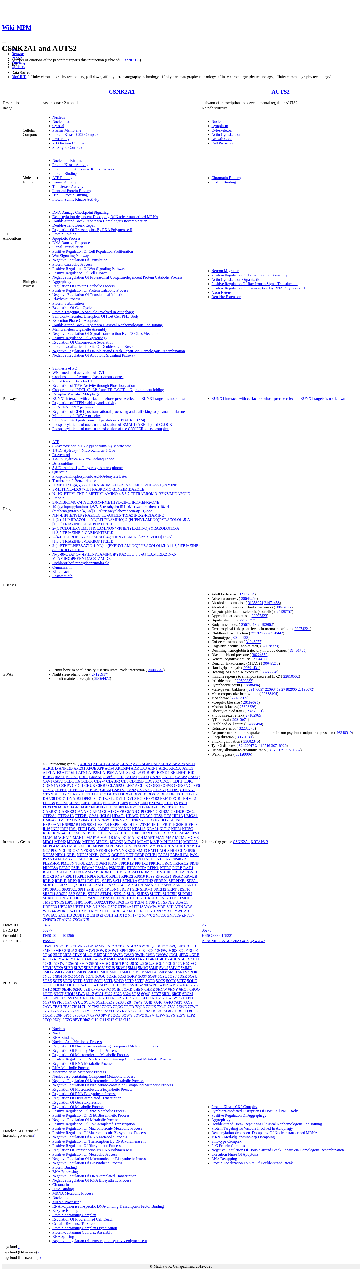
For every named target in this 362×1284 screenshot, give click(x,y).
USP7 (112, 907)
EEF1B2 (152, 798)
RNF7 (59, 876)
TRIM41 (141, 902)
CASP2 (181, 777)
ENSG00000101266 (58, 935)
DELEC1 (176, 794)
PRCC (167, 863)
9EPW (160, 1015)
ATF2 (56, 772)
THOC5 (135, 898)
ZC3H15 (79, 915)
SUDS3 (143, 894)
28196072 (305, 689)
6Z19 (110, 1002)
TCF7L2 (62, 898)
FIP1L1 (106, 807)
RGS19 (191, 872)
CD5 (124, 781)
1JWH (48, 946)
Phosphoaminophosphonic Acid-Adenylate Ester (89, 476)
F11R (168, 803)
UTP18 (137, 907)
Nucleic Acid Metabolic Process (77, 1042)
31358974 (255, 603)
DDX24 (126, 794)
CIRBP (101, 785)
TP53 (110, 902)
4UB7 (164, 959)
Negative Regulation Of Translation (79, 260)
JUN (113, 829)
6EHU (78, 989)
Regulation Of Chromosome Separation (82, 342)
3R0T (57, 955)
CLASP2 (115, 785)
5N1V (182, 972)
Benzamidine (62, 463)
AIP (156, 764)
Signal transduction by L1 (72, 381)
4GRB (194, 955)
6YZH (101, 1002)
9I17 (126, 1020)
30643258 (248, 598)
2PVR (77, 946)
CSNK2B (144, 790)
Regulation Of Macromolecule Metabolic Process (90, 1055)
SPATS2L (69, 889)
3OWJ (90, 950)
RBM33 (134, 872)
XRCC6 (145, 911)
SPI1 (81, 889)
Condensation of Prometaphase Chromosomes (88, 377)
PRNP (194, 863)
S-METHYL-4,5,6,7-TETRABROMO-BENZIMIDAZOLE (98, 489)
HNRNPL (137, 820)
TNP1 (78, 902)
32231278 (247, 728)
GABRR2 (66, 811)
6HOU (69, 994)
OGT (130, 855)
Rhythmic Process (66, 299)
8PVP (105, 1015)
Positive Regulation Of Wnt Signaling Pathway (88, 269)
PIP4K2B (178, 859)
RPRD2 (127, 876)
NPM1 (60, 855)
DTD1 (97, 798)
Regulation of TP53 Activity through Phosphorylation (93, 385)
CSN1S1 (119, 790)
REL (170, 872)
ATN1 (82, 772)
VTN (179, 907)
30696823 (240, 637)
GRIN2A (163, 811)
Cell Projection (223, 143)
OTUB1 (151, 855)
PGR (125, 859)
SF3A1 (192, 881)
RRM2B (190, 876)
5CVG (191, 963)
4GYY (71, 959)
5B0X (185, 959)
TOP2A (100, 902)
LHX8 (134, 833)
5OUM (58, 985)
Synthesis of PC (64, 368)
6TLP (116, 998)
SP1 (46, 889)
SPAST (55, 889)
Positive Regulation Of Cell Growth (80, 273)
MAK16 (79, 837)
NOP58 (48, 855)
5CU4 (159, 963)
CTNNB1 (50, 794)
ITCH (82, 829)
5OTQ (139, 981)
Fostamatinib (62, 576)
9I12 (110, 1020)
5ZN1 (153, 985)
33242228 (269, 672)
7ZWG (193, 1007)
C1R (120, 777)
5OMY (79, 976)
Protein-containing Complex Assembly (82, 1232)
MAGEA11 (63, 837)
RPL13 (70, 876)
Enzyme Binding (65, 1211)
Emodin (58, 498)
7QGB (107, 1007)
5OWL (93, 985)
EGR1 (177, 798)
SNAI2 (169, 885)
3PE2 (133, 950)
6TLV (156, 998)
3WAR (129, 955)
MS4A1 (62, 846)
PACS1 (163, 855)
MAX (160, 837)
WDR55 (62, 911)
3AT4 (129, 946)
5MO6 (59, 972)
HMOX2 (64, 820)
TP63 (120, 902)
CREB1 (61, 790)
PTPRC (165, 868)
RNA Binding (63, 1037)
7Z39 (171, 1007)
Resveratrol (61, 455)
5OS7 (142, 976)
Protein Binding (64, 173)
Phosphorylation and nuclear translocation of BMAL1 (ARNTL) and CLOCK (112, 424)
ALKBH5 (50, 768)
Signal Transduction (67, 247)
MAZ (170, 837)
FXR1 (182, 807)
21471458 (272, 603)
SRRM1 (146, 889)
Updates (18, 67)
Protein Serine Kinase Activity (75, 199)
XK (84, 911)
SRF (135, 889)
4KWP (100, 959)
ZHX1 (119, 915)
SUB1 (131, 894)
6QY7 (156, 994)
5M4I (163, 968)
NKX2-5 (128, 850)
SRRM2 (160, 889)
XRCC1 (105, 911)
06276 (207, 930)
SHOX (81, 885)
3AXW (139, 946)
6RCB (176, 994)
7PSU (96, 1007)
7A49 (138, 1002)
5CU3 (149, 963)
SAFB (107, 881)
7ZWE (181, 1007)
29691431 (251, 668)
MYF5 (143, 846)
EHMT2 (189, 798)
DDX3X (139, 794)
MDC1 (48, 842)
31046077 (253, 642)
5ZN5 (193, 985)
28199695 (250, 702)
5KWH (121, 968)
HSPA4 (103, 824)
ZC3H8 (93, 915)
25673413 (248, 624)
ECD (141, 798)
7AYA (47, 1007)
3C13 (161, 946)
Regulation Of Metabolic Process (78, 1107)
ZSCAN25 (81, 920)
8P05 (68, 1015)
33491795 (297, 650)
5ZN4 (183, 985)
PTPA (141, 868)
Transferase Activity (68, 186)
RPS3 (150, 876)
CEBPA (65, 785)
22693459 (273, 689)
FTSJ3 (171, 807)
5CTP (119, 963)
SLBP (92, 885)
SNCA (181, 885)
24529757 (284, 611)
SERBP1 (161, 881)
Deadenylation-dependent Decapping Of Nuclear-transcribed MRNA (105, 217)
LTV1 (195, 833)
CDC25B (136, 781)
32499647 (246, 746)
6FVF (95, 989)
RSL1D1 (94, 881)
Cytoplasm (220, 126)
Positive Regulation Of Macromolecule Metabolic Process (97, 1128)
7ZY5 (66, 1011)
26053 (207, 925)
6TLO (106, 998)
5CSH (79, 963)
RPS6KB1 (164, 876)
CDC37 (166, 781)
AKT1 (190, 764)
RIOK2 (48, 876)
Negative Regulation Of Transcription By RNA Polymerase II (99, 1241)
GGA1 (107, 811)
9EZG (67, 1020)
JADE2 (103, 829)
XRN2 (158, 911)
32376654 (246, 594)
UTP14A (124, 907)
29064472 (102, 678)
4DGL (173, 955)
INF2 (55, 829)
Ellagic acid (61, 572)
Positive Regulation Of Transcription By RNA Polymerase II (258, 288)
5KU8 (110, 968)
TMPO (48, 902)
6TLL (96, 998)
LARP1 (86, 833)
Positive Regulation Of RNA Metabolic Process (89, 1111)
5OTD (78, 981)
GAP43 (95, 811)
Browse (18, 54)
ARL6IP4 (122, 768)
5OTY (171, 981)
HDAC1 (118, 816)
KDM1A (139, 829)
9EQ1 (57, 1020)
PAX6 (57, 859)
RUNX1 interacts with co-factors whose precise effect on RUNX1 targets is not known (119, 398)
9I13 (118, 1020)
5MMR (186, 968)
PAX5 (47, 859)
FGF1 (75, 807)
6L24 (127, 994)
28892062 (265, 624)
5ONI (90, 976)
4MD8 (123, 959)
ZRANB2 (64, 920)
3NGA (69, 950)
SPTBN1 (112, 889)
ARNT (153, 768)
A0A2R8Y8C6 (237, 941)
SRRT (172, 889)
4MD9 (134, 959)
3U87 (97, 955)
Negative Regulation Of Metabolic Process (85, 1120)
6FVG (106, 989)
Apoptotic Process (66, 238)
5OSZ (47, 981)
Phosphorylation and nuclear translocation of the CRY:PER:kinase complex (110, 429)
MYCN (131, 846)
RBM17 (120, 872)
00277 (47, 930)
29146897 (256, 689)
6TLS (136, 998)
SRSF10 (183, 889)
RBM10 (107, 872)
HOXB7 (153, 820)
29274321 (302, 629)
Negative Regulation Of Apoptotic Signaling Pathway (93, 355)
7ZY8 (77, 1011)
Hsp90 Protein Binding (70, 195)
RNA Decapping (224, 1159)
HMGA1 (191, 816)
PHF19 (135, 859)
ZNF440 (145, 915)
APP (100, 768)
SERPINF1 (177, 881)
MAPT (149, 837)
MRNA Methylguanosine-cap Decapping (243, 1137)
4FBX (183, 955)
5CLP (195, 959)
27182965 (259, 633)
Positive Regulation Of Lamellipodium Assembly (249, 275)
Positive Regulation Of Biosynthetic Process (86, 1146)
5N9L (47, 976)
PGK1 (116, 859)
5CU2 (139, 963)
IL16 (46, 829)
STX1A (120, 894)
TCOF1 (75, 898)
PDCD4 (92, 859)
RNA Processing (65, 1172)
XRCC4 (119, 911)
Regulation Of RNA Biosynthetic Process (84, 1094)
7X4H (161, 1007)
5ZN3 (173, 985)
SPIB (90, 889)
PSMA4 (101, 868)
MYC (120, 846)
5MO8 (81, 972)
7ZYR (120, 1011)
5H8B (68, 968)
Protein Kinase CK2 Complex (75, 134)
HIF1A (177, 816)
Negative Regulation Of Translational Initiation (88, 295)
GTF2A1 (50, 816)
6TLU (146, 998)
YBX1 (169, 911)
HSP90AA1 (52, 824)
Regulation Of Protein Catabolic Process (83, 286)
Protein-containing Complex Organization (84, 1228)
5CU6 (170, 963)
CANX (155, 777)
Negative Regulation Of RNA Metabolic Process (89, 1137)
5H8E (78, 968)
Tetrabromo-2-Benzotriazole (74, 481)
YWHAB (182, 911)
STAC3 (94, 894)
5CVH (48, 968)
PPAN (113, 863)
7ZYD (87, 1011)
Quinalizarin (62, 567)
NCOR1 (73, 850)
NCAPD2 (50, 850)
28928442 (275, 633)
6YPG (177, 998)
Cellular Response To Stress (73, 1223)
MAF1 (48, 837)
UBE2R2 (65, 907)
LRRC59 (167, 833)
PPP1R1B (126, 863)
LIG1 (155, 833)
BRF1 (83, 777)
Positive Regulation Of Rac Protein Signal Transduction (255, 284)
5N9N (57, 976)
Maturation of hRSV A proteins (76, 416)
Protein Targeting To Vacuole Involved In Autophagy (93, 312)
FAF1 (183, 803)
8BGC (173, 1011)
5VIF (134, 985)
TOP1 (88, 902)
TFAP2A (103, 898)
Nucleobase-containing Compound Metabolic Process (93, 1076)
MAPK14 (135, 837)
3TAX (77, 955)
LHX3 (123, 833)
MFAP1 (130, 842)
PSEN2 (64, 868)
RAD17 (49, 872)
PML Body (60, 139)
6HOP (183, 989)
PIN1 (157, 859)
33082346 (251, 741)
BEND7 (163, 772)
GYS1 (94, 816)
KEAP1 (153, 829)
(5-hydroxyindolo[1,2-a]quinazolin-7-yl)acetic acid (91, 446)
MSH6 (74, 846)
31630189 (276, 750)
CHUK (89, 785)
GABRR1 (50, 811)
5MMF (174, 968)
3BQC (151, 946)
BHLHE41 (178, 772)
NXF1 (94, 855)
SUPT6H (185, 894)
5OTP (129, 981)
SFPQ (70, 885)
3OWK (101, 950)
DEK (164, 794)
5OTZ (181, 981)
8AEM (162, 1011)
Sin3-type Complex (67, 147)
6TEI (87, 998)
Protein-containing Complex (74, 1215)
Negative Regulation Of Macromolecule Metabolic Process (98, 1081)
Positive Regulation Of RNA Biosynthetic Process (91, 1115)
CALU (143, 777)
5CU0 (129, 963)
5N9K (193, 972)
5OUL (47, 985)
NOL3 (164, 850)
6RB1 (166, 994)
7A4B (147, 1002)
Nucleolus (60, 1198)
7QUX (151, 1007)
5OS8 (152, 976)
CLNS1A (130, 785)
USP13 (89, 907)
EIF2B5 (49, 803)
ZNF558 (159, 915)
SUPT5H (170, 894)
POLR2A (85, 863)
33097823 (259, 616)
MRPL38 (190, 842)
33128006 (243, 754)
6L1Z (90, 994)
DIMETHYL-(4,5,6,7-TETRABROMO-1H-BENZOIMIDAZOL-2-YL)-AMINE (114, 485)
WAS (188, 907)
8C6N (58, 1015)
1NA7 (58, 946)
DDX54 (153, 794)
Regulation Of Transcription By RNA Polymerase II (92, 230)
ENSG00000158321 (217, 935)
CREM (105, 790)
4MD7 (112, 959)
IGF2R (178, 824)
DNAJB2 (74, 798)
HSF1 (178, 820)
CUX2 (64, 794)
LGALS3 (110, 833)
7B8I (67, 1007)
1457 (46, 925)
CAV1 (47, 781)
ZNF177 (131, 915)
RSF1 (82, 881)
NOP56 (189, 850)
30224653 (259, 655)
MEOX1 (102, 842)
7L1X (86, 1007)
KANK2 (124, 829)
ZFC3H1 (106, 915)
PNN (73, 863)
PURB (177, 868)
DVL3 (131, 798)
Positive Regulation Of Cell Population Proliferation (92, 251)
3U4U (87, 955)
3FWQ (171, 946)
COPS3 (167, 785)
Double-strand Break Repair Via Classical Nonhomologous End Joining (107, 325)
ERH (144, 803)
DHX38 (49, 798)
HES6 (158, 816)
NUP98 (82, 855)
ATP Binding (62, 178)
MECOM (74, 842)
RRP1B (61, 881)
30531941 (244, 737)
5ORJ (122, 976)
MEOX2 (116, 842)
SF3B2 (59, 885)
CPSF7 (48, 790)
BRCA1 (72, 777)
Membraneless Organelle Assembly (79, 329)
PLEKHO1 (51, 863)
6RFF (57, 998)
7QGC (118, 1007)
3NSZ (79, 950)
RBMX (160, 872)
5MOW (151, 972)
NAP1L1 (178, 846)
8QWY (127, 1015)
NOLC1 (176, 850)
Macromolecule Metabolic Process (79, 1072)
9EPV (149, 1015)
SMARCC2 (154, 885)
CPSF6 (194, 785)
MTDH (86, 846)
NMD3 (141, 850)
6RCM (187, 994)
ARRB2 (175, 768)
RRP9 (72, 881)
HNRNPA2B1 (83, 820)
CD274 (99, 781)
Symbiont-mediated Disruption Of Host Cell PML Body (95, 316)
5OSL (162, 976)
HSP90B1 (89, 824)
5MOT (127, 972)
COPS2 (154, 785)
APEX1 (80, 768)
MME (154, 842)
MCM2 (180, 837)
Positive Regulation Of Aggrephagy (79, 338)
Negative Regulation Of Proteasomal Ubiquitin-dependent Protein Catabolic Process (117, 277)
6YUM (89, 1002)
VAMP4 (150, 907)
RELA (180, 872)
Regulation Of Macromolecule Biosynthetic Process (92, 1089)
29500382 (244, 681)
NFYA (116, 850)
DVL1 (120, 798)
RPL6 (91, 876)
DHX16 (191, 794)
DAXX (75, 794)
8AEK (151, 1011)
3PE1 (124, 950)
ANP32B (66, 768)
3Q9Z (193, 950)
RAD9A (75, 872)
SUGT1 (156, 894)
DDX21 (113, 794)
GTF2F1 (81, 816)
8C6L (193, 1011)
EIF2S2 (74, 803)
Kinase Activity (64, 182)
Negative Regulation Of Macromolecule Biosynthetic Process (99, 1159)
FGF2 (85, 807)
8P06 (77, 1015)
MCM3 (193, 837)
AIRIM (166, 764)
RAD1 (188, 868)
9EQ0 (47, 1020)
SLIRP (139, 885)
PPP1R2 (141, 863)
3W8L (118, 955)
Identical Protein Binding (71, 191)
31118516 (262, 746)
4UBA (175, 959)
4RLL (154, 959)
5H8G (88, 968)
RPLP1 (114, 876)
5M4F (153, 968)
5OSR (182, 976)
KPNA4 (59, 833)
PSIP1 (76, 868)
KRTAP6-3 (259, 842)
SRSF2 (61, 894)
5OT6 (67, 981)
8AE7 (129, 1011)
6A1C (47, 989)
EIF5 (124, 803)
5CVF (180, 963)
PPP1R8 (155, 863)
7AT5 (178, 1002)
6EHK (67, 989)
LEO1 (97, 833)
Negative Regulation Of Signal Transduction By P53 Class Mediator (105, 334)
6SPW (67, 998)
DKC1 (61, 798)
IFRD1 (166, 824)
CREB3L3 (76, 790)
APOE (91, 768)
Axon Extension (224, 292)
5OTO (119, 981)
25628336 (247, 707)
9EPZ (191, 1015)
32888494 (251, 685)
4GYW (59, 959)
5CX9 (58, 968)
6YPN (67, 1002)
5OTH (89, 981)
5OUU (70, 985)
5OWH (81, 985)
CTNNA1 (187, 790)
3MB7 (58, 950)
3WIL (150, 955)
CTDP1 (173, 790)
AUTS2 (280, 91)
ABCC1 (99, 764)
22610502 (291, 676)
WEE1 (75, 911)
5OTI (98, 981)
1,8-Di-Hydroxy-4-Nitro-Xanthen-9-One (83, 450)
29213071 (240, 720)
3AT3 (119, 946)
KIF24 (176, 829)
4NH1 (144, 959)
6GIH (116, 989)
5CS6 (70, 963)
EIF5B (134, 803)
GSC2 (190, 811)
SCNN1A (129, 881)
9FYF (77, 1020)
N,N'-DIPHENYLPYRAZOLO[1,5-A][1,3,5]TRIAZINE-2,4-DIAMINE (108, 515)
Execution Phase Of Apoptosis (75, 321)
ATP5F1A (110, 772)
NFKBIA (88, 850)
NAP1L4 (193, 846)
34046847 (155, 670)
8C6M (48, 1015)
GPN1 (150, 811)
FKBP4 (131, 807)
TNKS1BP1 (63, 902)
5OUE (192, 981)
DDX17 (100, 794)
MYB (110, 846)
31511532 (292, 750)
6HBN (138, 989)
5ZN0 (143, 985)
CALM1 (131, 777)
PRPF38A (50, 868)
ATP (55, 442)
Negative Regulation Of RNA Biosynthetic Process (91, 1180)
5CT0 (109, 963)
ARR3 (164, 768)
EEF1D (166, 798)
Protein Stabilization (68, 303)
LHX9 (145, 833)
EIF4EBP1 (111, 803)
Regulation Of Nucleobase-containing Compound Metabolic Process (105, 1046)
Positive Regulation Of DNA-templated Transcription (93, 1124)
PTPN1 (153, 868)
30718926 (279, 746)
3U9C (107, 955)
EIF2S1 (62, 803)
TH (112, 898)
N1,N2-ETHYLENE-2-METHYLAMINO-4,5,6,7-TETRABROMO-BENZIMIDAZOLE (121, 494)
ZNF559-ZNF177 (181, 915)
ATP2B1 (94, 772)
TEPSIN (88, 898)
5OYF (105, 985)
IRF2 (64, 829)
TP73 (129, 902)
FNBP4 (151, 807)
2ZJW (88, 946)
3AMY (99, 946)
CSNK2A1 (122, 91)
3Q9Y (183, 950)
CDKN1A (50, 785)
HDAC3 (146, 816)
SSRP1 (81, 894)
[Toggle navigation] (4, 42)
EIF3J (85, 803)
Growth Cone (222, 139)
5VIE (124, 985)
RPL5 (81, 876)
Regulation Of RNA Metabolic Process (82, 1063)
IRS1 (73, 829)
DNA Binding (63, 1189)
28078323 (270, 646)
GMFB (118, 811)
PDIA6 (104, 859)
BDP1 (151, 772)
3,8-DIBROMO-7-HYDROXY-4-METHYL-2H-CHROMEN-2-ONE (105, 502)
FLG (141, 807)
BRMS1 (95, 777)
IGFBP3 (191, 824)
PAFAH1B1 (179, 855)
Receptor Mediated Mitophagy (76, 394)
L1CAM (72, 833)
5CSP (89, 963)
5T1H (115, 985)
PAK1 (194, 855)
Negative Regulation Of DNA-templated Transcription (94, 1176)
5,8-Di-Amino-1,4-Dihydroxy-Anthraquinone (87, 468)
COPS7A (181, 785)
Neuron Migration (225, 271)
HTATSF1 (143, 824)
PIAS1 (147, 859)
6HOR (48, 994)
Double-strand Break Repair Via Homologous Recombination (99, 221)
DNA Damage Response (71, 243)
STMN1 (106, 894)
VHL (170, 907)
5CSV (99, 963)
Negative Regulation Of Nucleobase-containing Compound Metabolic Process (112, 1085)
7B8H (57, 1007)
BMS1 (60, 777)
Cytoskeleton (222, 130)
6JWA (80, 994)
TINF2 (163, 898)
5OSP (172, 976)
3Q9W (162, 950)
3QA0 (47, 955)
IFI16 (156, 824)
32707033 (132, 60)
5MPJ (172, 972)
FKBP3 (118, 807)
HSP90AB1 (71, 824)
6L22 (108, 994)
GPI (141, 811)
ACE (137, 764)
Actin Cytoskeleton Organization (237, 279)
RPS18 (139, 876)
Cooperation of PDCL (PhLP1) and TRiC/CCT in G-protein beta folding (108, 390)
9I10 (94, 1020)
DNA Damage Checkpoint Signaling (80, 212)
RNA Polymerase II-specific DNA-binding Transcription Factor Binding (108, 1206)
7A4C (157, 1002)
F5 (176, 803)
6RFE (47, 998)
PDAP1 (79, 859)
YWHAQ (50, 915)
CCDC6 (87, 781)
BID (191, 772)
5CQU (48, 963)
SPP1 (99, 889)
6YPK (57, 1002)
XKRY (93, 911)
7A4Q (168, 1002)
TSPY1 (154, 902)
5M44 (132, 968)
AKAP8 (178, 764)
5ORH (111, 976)
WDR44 (49, 911)
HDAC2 (132, 816)
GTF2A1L (66, 816)
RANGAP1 (91, 872)
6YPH (188, 998)
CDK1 (189, 781)
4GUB (48, 959)
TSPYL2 (168, 902)
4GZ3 (81, 959)
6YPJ (47, 1002)
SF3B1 (48, 885)
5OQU (100, 976)
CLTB (143, 785)
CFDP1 (77, 785)
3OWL (113, 950)
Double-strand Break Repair (74, 225)
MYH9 (154, 846)
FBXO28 (50, 807)
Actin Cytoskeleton (226, 134)
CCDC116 (72, 781)
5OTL (108, 981)
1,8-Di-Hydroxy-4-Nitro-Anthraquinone (83, 459)
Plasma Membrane (66, 130)
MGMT (143, 842)
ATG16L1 (69, 772)
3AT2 (110, 946)
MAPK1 (120, 837)
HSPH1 (128, 824)
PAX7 (68, 859)
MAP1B (106, 837)
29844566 (260, 659)
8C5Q (183, 1011)
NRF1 (71, 855)
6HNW (161, 989)
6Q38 (136, 994)
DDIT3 (87, 794)
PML (65, 863)
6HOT (59, 994)
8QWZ (139, 1015)
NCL (62, 850)
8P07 (85, 1015)
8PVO (95, 1015)
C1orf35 (109, 777)
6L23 (117, 994)
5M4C (143, 968)
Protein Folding (64, 234)
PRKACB (181, 863)
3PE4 (142, 950)
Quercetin (60, 472)
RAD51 (62, 872)
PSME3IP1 (117, 868)
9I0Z (86, 1020)
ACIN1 (147, 764)
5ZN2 (163, 985)
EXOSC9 (156, 803)
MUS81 (99, 846)
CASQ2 (194, 777)
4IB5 (90, 959)
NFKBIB (103, 850)
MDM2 (60, 842)
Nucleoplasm (62, 121)
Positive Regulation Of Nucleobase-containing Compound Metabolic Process (111, 1059)
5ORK (132, 976)
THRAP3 (150, 898)
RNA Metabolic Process (71, 1068)
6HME (149, 989)
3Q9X (173, 950)
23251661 (254, 711)
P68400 (49, 941)
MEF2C (88, 842)
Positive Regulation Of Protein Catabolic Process (90, 290)
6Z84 (129, 1002)
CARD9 (168, 777)
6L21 (99, 994)
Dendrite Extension (226, 297)
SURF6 (48, 898)
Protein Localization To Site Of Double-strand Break (93, 346)
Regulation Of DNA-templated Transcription (87, 1098)
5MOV (138, 972)
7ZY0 (47, 1011)
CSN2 (131, 790)
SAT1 (117, 881)
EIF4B (96, 803)
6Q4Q (145, 994)
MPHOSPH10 (171, 842)
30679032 (283, 607)
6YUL (78, 1002)
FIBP (95, 807)
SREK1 (125, 889)
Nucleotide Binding (67, 160)
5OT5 (57, 981)
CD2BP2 (113, 781)
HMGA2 (49, 820)
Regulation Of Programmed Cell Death (82, 1219)
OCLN (105, 855)
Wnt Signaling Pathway (70, 256)
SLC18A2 (105, 885)
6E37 (57, 989)
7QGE (140, 1007)
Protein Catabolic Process (72, 264)
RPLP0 (102, 876)
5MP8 (162, 972)
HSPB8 (115, 824)
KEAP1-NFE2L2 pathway (72, 407)
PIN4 (166, 859)
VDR (162, 907)
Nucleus (58, 117)
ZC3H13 (65, 915)
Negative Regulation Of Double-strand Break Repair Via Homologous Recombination (118, 351)
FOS (161, 807)
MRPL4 (49, 846)
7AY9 (188, 1002)
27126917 (99, 674)
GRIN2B (177, 811)
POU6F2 (100, 863)
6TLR (126, 998)
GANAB (82, 811)
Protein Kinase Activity (70, 165)
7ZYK (98, 1011)
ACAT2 (126, 764)
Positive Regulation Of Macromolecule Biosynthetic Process (99, 1133)
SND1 (191, 885)
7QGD (129, 1007)
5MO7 (70, 972)
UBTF (78, 907)
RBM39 (147, 872)
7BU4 (76, 1007)
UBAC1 (181, 902)
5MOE (104, 972)
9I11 (102, 1020)
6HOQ (194, 989)
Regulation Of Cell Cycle (72, 308)
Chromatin (60, 1185)
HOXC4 (166, 820)
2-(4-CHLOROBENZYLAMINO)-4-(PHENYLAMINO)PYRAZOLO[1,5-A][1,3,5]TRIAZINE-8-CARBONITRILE (112, 539)
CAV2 (58, 781)
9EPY (181, 1015)
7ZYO (109, 1011)
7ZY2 (57, 1011)
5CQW (59, 963)
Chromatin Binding (226, 178)
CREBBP (92, 790)
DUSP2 (109, 798)
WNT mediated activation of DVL (78, 372)
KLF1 (47, 833)
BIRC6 (48, 777)
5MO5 (48, 972)
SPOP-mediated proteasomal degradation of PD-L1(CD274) (98, 420)
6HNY (173, 989)
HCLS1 (105, 816)
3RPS (67, 955)
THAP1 (122, 898)
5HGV (99, 968)
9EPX (170, 1015)
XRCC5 (132, 911)
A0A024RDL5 (213, 941)
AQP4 (109, 768)
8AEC (140, 1011)
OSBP (139, 855)
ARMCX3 (139, 768)
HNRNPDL (120, 820)
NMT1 (153, 850)
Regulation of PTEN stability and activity (84, 403)
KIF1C (165, 829)
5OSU (193, 976)
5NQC (68, 976)
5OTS (160, 981)
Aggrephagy (61, 282)
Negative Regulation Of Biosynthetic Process (87, 1163)
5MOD (92, 972)
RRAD (178, 876)
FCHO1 (64, 807)
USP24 (101, 907)
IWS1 (92, 829)
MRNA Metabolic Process (72, 1193)
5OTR (150, 981)
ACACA (112, 764)
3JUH (191, 946)
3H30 (182, 946)
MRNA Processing (66, 1202)
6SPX (77, 998)
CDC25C (152, 781)
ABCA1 (86, 764)
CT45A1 (159, 790)
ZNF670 (49, 920)
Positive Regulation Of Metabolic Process (84, 1154)
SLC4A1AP (123, 885)
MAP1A (93, 837)
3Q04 (152, 950)
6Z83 (120, 1002)
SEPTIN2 (145, 881)
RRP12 (48, 881)
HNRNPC (103, 820)
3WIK (140, 955)
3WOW (161, 955)
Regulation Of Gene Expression (76, 1102)
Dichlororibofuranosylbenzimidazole (80, 563)
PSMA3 (88, 868)
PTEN (132, 868)
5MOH (115, 972)
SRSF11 (49, 894)
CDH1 (178, 781)
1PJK (68, 946)
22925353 (247, 620)
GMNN (131, 811)
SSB (71, 894)
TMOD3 (186, 898)
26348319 (344, 733)
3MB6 (48, 950)
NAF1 (165, 846)
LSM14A (182, 833)
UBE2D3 (50, 907)
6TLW (167, 998)
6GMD (127, 989)
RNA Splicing (63, 1236)
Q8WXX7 (257, 941)
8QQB (116, 1015)
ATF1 (47, 772)
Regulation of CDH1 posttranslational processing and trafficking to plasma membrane (118, 411)
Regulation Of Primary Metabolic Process (84, 1050)
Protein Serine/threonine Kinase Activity (83, 169)
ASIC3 (187, 768)
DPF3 (86, 798)
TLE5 (173, 898)
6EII (87, 989)
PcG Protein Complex (69, 143)
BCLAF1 (138, 772)
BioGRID (19, 77)
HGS (167, 816)
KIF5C (187, 829)
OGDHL (118, 855)
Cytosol (58, 126)
